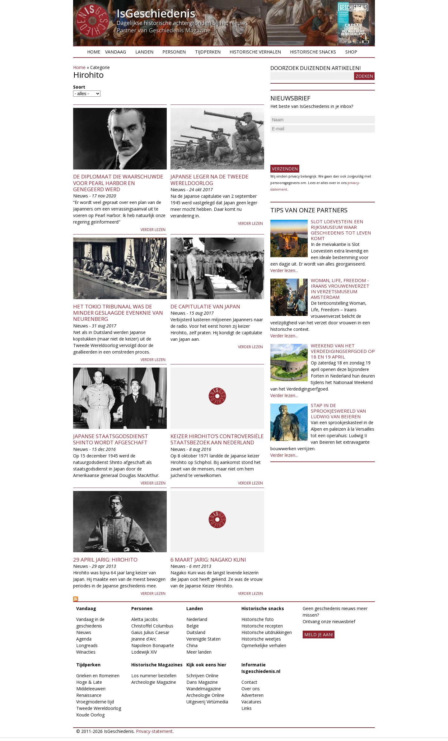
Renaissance (88, 695)
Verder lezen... (284, 270)
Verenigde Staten (203, 639)
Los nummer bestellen (153, 675)
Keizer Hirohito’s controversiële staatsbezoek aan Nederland (217, 439)
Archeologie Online (205, 695)
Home (93, 52)
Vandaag (115, 52)
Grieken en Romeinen (97, 675)
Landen (144, 52)
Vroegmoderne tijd (95, 702)
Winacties (86, 652)
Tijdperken (208, 52)
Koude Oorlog (90, 715)
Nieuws (83, 632)
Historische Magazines (157, 665)
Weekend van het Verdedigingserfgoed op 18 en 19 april (343, 351)
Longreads (87, 645)
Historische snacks (313, 52)
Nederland (196, 619)
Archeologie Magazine (153, 682)
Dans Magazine (202, 682)
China (192, 645)
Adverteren (252, 695)
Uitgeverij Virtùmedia (207, 702)
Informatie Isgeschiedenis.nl (260, 668)
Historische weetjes (261, 639)
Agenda (83, 639)
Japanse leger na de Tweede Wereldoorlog (209, 179)
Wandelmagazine (203, 689)
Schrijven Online (202, 675)
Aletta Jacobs (144, 619)
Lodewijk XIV (144, 652)
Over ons (250, 689)
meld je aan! (318, 634)
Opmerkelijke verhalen (263, 645)
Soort (79, 87)
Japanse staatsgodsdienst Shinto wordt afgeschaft (110, 439)
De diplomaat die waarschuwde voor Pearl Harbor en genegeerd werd (118, 183)
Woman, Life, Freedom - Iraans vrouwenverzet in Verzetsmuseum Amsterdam (340, 288)
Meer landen (199, 652)
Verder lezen (153, 229)
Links (246, 708)
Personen (174, 52)
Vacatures (251, 702)
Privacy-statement (154, 731)
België (192, 626)
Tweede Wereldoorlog (98, 708)
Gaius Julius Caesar (150, 632)
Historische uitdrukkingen (266, 632)
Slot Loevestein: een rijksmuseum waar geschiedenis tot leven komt (341, 229)
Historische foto (257, 619)
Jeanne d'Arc (143, 639)
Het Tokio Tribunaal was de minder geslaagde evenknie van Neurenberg (118, 313)
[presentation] (317, 146)
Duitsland (195, 632)
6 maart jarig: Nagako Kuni (208, 559)
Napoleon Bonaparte (152, 645)
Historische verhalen (255, 52)
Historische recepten (262, 626)
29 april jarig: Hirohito (105, 559)
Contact (249, 682)
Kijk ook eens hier (206, 665)
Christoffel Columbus (152, 626)
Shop (351, 52)
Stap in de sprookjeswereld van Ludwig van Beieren (338, 410)
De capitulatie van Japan (205, 306)
